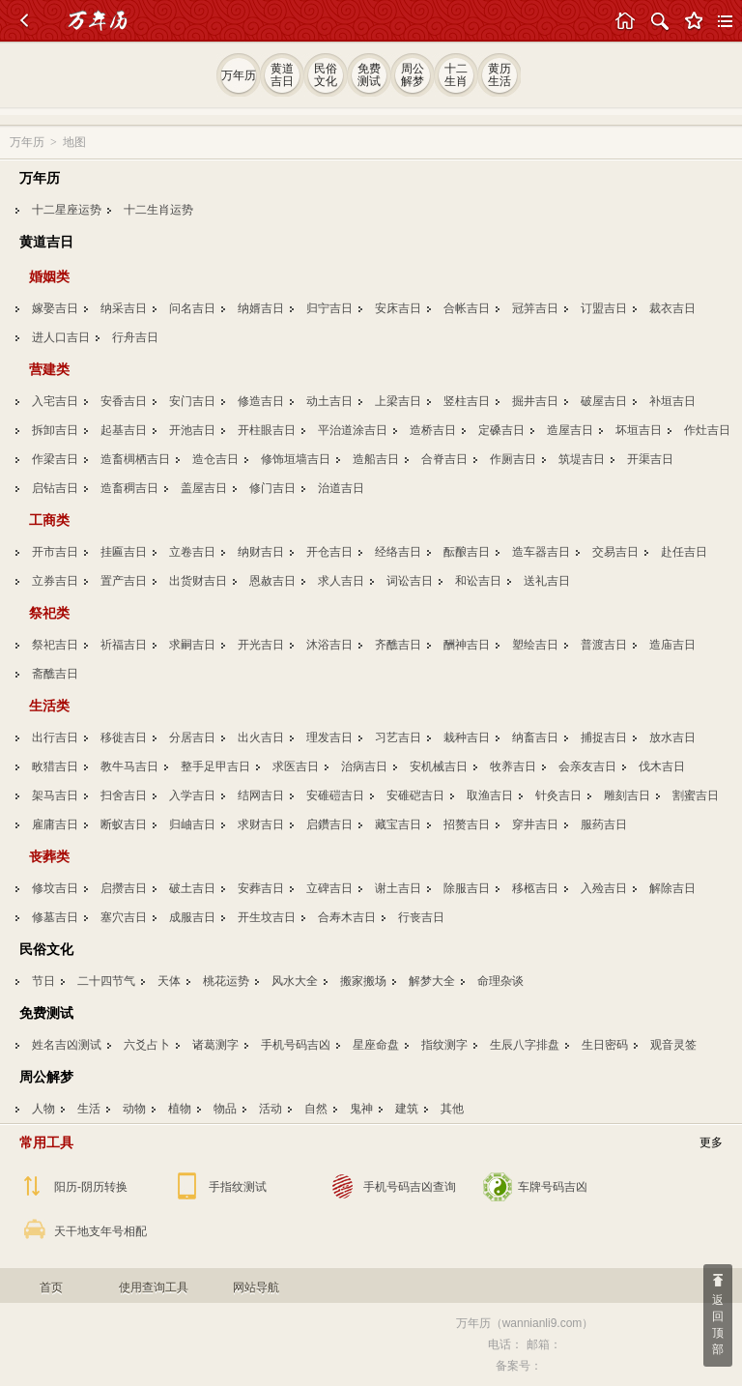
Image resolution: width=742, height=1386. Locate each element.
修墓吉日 (55, 917)
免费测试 (46, 1013)
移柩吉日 (535, 888)
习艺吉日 (398, 737)
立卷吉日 (192, 552)
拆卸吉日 (55, 430)
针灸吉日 (558, 795)
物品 (225, 1108)
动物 (134, 1108)
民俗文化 (46, 949)
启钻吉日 (55, 488)
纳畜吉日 (535, 737)
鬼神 (361, 1108)
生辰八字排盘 (524, 1045)
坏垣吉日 (638, 430)
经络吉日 (398, 552)
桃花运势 (226, 981)
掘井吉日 (535, 401)
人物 (43, 1108)
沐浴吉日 (329, 644)
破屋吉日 (604, 401)
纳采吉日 (123, 308)
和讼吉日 (478, 581)
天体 (169, 981)
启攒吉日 (123, 888)
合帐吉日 (466, 308)
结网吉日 (261, 795)
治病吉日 (364, 766)
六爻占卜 (147, 1045)
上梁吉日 (398, 401)
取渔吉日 (490, 795)
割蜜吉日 (695, 795)
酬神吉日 (466, 644)
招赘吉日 (466, 824)
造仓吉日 (215, 459)
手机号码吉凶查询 (409, 1187)
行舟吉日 (135, 337)
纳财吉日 (261, 552)
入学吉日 (192, 795)
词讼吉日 (409, 581)
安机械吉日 (439, 766)
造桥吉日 (433, 430)
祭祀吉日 (55, 644)
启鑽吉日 (329, 824)
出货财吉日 (198, 581)
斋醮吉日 (55, 673)
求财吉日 (261, 824)
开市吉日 (55, 552)
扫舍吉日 (123, 795)
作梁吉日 (55, 459)
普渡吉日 (604, 644)
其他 (452, 1108)
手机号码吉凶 (295, 1045)
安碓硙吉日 (415, 795)
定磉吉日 (501, 430)
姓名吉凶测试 (66, 1045)
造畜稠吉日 (129, 488)
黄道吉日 (46, 241)
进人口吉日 (61, 337)
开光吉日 (261, 644)
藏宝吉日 (398, 824)
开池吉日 (192, 430)
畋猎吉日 (55, 766)
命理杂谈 (500, 981)
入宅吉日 (55, 401)
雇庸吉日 (55, 824)
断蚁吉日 (123, 824)
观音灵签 (673, 1045)
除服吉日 (466, 888)
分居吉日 (192, 737)
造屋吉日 (570, 430)
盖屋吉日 (204, 488)
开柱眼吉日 (267, 430)
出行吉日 (55, 737)
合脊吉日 (444, 459)
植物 (179, 1108)
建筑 (406, 1108)
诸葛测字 (215, 1045)
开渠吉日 (650, 459)
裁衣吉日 (672, 308)
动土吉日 (329, 401)
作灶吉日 (707, 430)
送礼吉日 (547, 581)
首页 (51, 1287)
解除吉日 (672, 888)
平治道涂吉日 (352, 430)
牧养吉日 (513, 766)
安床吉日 (398, 308)
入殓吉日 (604, 888)
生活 (88, 1108)
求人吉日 (341, 581)
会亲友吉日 (587, 766)
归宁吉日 (329, 308)
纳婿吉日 (261, 308)
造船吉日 (376, 459)
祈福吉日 (123, 644)
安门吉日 (192, 401)
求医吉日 (295, 766)
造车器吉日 (541, 552)
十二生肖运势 (158, 210)
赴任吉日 (684, 552)
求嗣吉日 (192, 644)
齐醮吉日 (398, 644)
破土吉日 (192, 888)
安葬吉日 (261, 888)
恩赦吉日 (272, 581)
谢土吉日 (398, 888)
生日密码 (605, 1045)
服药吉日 (604, 824)
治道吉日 (341, 488)
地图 (74, 142)
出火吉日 (261, 737)
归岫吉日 (192, 824)
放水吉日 (672, 737)
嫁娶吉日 (55, 308)
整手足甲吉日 (215, 766)
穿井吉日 (535, 824)
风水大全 (294, 981)
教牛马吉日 (129, 766)
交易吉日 (615, 552)
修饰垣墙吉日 (295, 459)
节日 (43, 981)
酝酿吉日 (466, 552)
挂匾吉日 (123, 552)
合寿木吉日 (347, 917)
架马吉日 (55, 795)
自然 (316, 1108)
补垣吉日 (672, 401)
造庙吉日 (672, 644)
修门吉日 (272, 488)
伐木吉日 (662, 766)
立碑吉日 (329, 888)
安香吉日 (123, 401)
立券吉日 (55, 581)
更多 (711, 1142)
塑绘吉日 (535, 644)
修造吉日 (261, 401)
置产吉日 (123, 581)
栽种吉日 (466, 737)
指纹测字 (444, 1045)
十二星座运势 (66, 210)
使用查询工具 (153, 1287)
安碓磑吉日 (335, 795)
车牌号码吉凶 (552, 1187)
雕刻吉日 (627, 795)
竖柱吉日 (466, 401)
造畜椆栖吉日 (135, 459)
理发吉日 (329, 737)
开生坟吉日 (267, 917)
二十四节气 (106, 981)
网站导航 (256, 1287)
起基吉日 (123, 430)
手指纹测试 (238, 1187)
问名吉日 (192, 308)
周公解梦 (46, 1076)
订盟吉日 (604, 308)
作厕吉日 (513, 459)
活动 (270, 1108)
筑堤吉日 (581, 459)
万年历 (27, 142)
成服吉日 (192, 917)
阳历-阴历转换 (91, 1187)
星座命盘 (376, 1045)
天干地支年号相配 (100, 1231)
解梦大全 (432, 981)
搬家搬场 (363, 981)
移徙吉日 (123, 737)
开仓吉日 (329, 552)
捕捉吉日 (604, 737)
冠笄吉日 (535, 308)
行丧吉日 (421, 917)
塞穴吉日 (123, 917)
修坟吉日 (55, 888)
